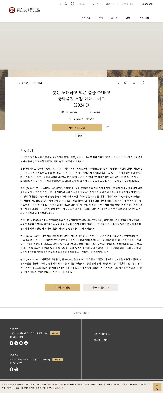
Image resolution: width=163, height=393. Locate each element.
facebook (11, 343)
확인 (157, 387)
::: (60, 3)
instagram (16, 343)
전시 (28, 82)
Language (147, 3)
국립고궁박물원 (24, 10)
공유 (117, 83)
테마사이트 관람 (77, 127)
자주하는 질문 (101, 340)
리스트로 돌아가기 (101, 287)
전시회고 (37, 82)
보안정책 (59, 387)
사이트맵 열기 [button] (80, 313)
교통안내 (54, 333)
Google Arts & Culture (26, 343)
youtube (21, 343)
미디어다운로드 (102, 334)
